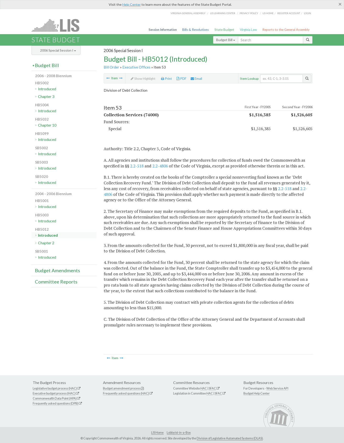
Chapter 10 (47, 125)
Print (166, 78)
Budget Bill (225, 40)
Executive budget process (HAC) (54, 393)
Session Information (163, 30)
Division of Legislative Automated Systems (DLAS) (230, 438)
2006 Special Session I (58, 50)
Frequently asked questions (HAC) (126, 393)
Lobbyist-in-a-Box (179, 432)
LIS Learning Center (222, 13)
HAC (203, 388)
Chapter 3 (46, 96)
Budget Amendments (57, 270)
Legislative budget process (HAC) (55, 388)
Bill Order (111, 67)
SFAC (212, 388)
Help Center (131, 4)
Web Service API (277, 388)
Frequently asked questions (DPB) (55, 403)
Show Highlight (143, 78)
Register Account (288, 13)
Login (307, 13)
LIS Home (157, 432)
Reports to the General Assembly (286, 30)
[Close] (340, 4)
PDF (181, 78)
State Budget (224, 30)
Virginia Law (248, 30)
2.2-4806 (160, 166)
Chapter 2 (46, 242)
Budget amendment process (122, 388)
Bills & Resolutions (195, 30)
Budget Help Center (256, 393)
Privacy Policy (249, 13)
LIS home (268, 13)
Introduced (47, 88)
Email (196, 78)
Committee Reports (56, 281)
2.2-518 (137, 166)
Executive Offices (136, 67)
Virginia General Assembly (188, 13)
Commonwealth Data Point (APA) (55, 398)
